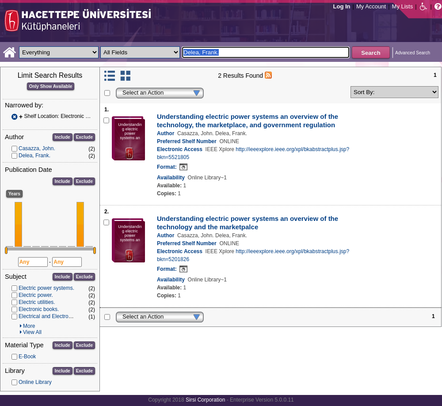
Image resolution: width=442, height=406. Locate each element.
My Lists (402, 6)
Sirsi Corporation (205, 400)
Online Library (35, 382)
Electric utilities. (37, 302)
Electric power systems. (46, 288)
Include (62, 137)
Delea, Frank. (34, 155)
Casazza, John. (37, 148)
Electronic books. (39, 309)
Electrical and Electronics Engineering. (64, 316)
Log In (342, 6)
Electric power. (36, 295)
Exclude (84, 137)
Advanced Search (412, 52)
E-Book (27, 356)
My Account (371, 6)
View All (32, 332)
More (29, 326)
